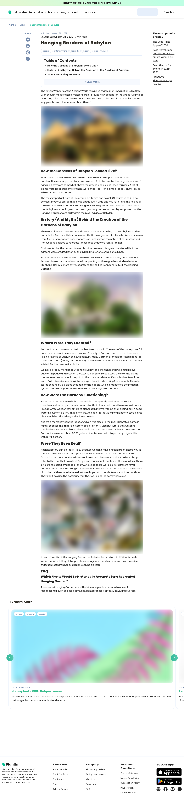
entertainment (60, 51)
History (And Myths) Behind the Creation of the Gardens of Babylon (88, 70)
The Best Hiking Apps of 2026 (161, 43)
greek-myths (100, 51)
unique (19, 614)
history (86, 51)
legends (75, 51)
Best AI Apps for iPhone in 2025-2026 (162, 69)
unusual (30, 614)
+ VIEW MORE (92, 82)
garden (46, 51)
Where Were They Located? (63, 74)
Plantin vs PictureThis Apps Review (162, 80)
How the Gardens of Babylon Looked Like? (72, 65)
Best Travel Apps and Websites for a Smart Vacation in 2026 (163, 55)
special (42, 614)
